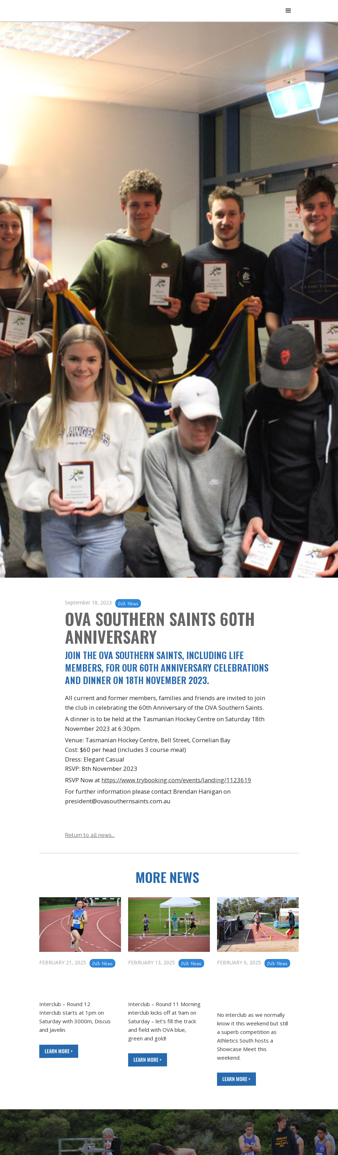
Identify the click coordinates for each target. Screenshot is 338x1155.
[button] (288, 10)
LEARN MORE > (57, 1051)
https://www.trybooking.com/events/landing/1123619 (176, 780)
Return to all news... (89, 835)
